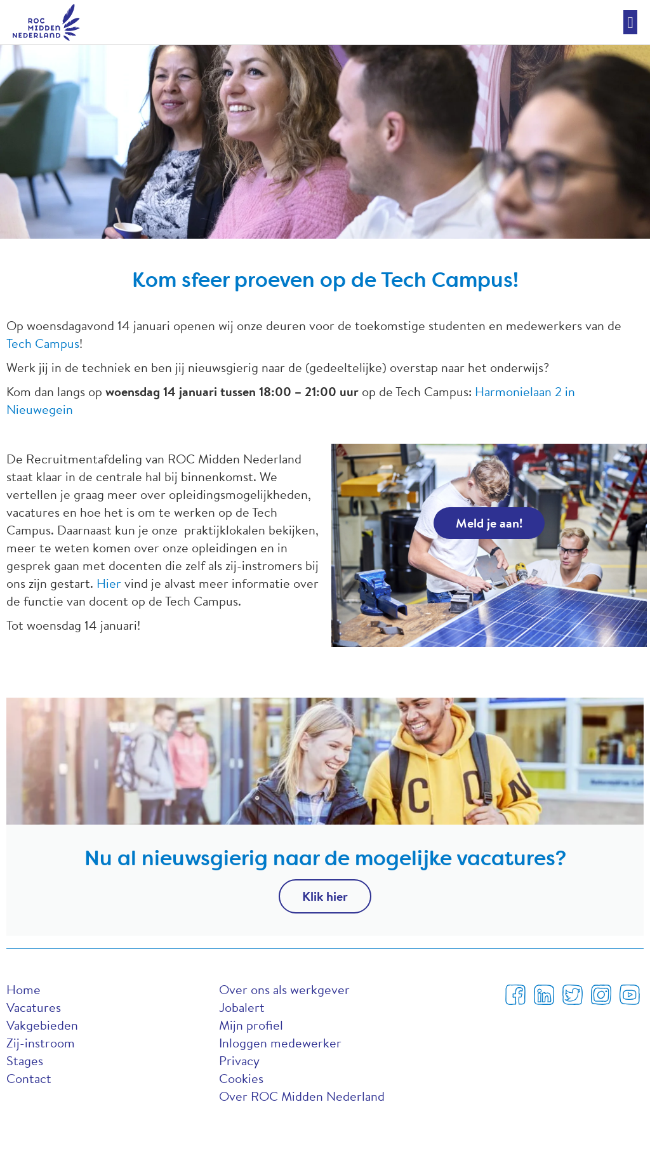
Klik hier (325, 896)
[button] (630, 22)
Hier (108, 583)
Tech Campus (42, 343)
